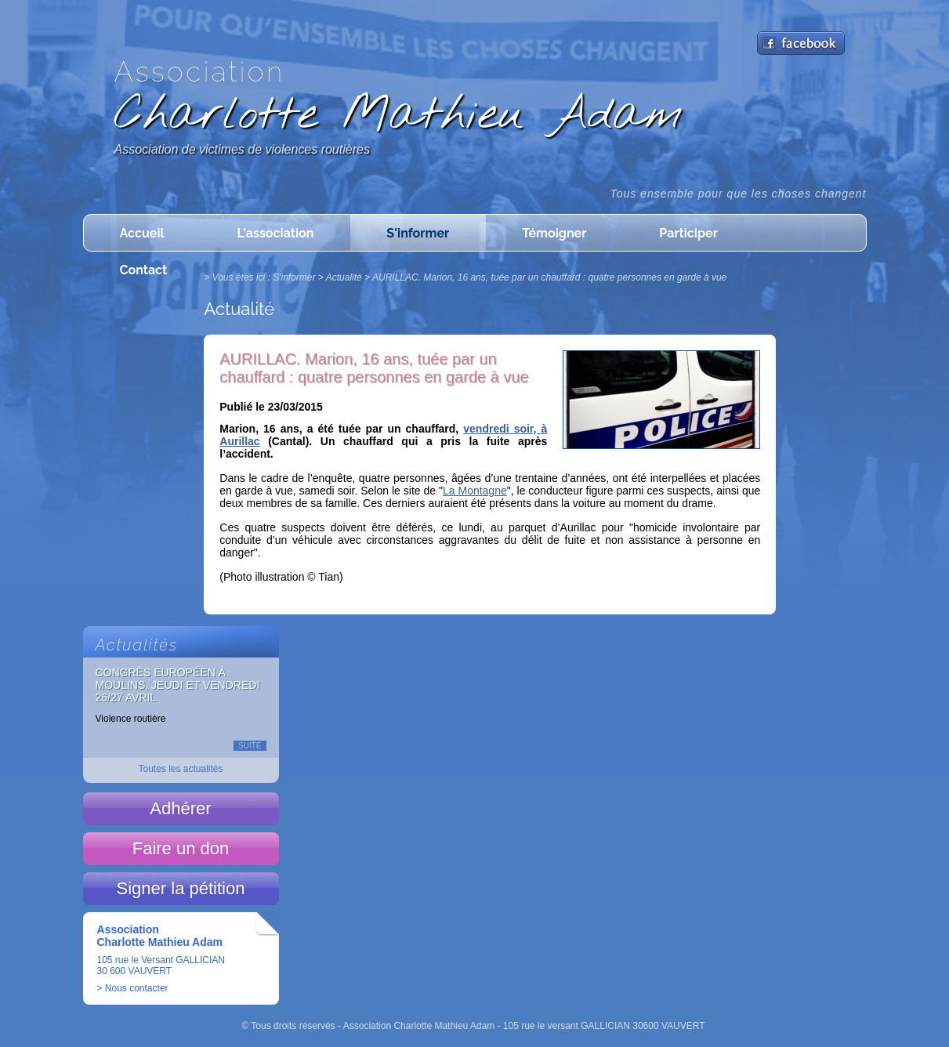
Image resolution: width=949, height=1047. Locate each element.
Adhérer (180, 808)
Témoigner (554, 233)
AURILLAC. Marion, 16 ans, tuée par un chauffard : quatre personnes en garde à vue (549, 277)
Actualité (344, 277)
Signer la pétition (181, 888)
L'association (275, 233)
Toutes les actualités (180, 768)
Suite (249, 745)
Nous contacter (136, 988)
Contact (144, 270)
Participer (688, 233)
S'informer (417, 233)
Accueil (142, 233)
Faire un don (181, 848)
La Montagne (475, 490)
